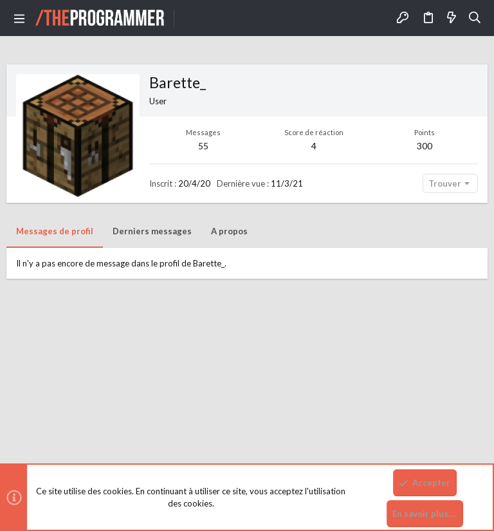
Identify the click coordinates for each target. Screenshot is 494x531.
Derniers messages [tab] (152, 231)
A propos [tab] (229, 231)
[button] (19, 18)
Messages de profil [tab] (54, 231)
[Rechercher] (475, 18)
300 (424, 145)
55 (203, 145)
